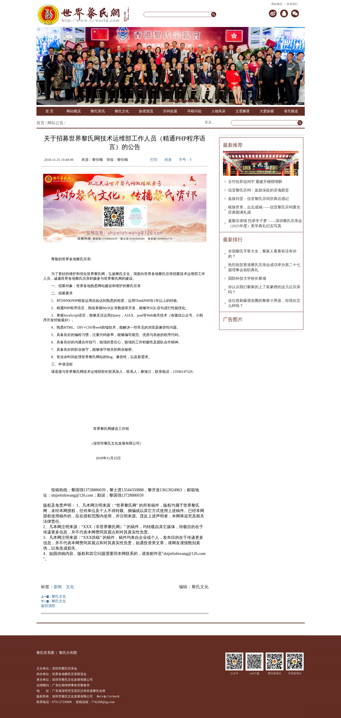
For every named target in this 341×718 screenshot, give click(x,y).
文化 (70, 587)
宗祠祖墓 (170, 111)
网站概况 (276, 4)
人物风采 (218, 111)
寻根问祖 (194, 111)
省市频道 (291, 111)
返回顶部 (48, 606)
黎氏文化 (122, 111)
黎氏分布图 (68, 653)
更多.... (210, 122)
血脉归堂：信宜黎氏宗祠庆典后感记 (258, 199)
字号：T (185, 160)
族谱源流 (146, 111)
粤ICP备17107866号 (108, 696)
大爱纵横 (267, 111)
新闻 (58, 587)
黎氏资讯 (98, 111)
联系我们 (292, 4)
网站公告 (55, 123)
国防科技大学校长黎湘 (247, 278)
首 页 (49, 111)
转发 (168, 160)
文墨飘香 (242, 111)
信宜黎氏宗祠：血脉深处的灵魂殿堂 (258, 190)
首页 (40, 123)
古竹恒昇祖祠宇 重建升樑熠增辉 (255, 182)
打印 (153, 160)
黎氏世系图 (45, 653)
